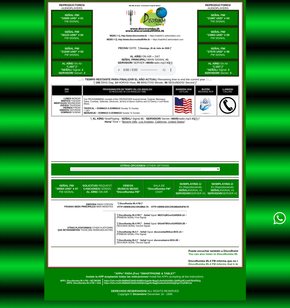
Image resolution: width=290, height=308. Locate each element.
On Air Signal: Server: (72, 68)
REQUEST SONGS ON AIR (97, 188)
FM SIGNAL (72, 18)
